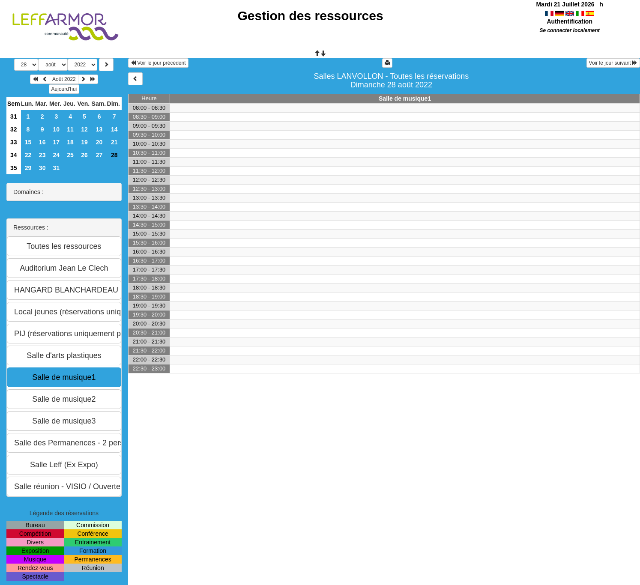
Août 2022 (64, 79)
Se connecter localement (570, 30)
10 (56, 129)
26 (84, 155)
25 (70, 155)
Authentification (569, 21)
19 (84, 142)
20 (99, 142)
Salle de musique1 (405, 98)
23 (42, 155)
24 (56, 155)
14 (114, 129)
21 (114, 142)
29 (28, 167)
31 (13, 116)
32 (13, 129)
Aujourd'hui (64, 89)
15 (28, 142)
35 (13, 167)
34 (13, 155)
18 (70, 142)
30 (42, 167)
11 (70, 129)
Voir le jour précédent (158, 63)
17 (56, 142)
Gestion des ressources (310, 16)
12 (84, 129)
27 (99, 155)
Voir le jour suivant (613, 63)
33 (13, 142)
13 (99, 129)
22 (28, 155)
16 (42, 142)
